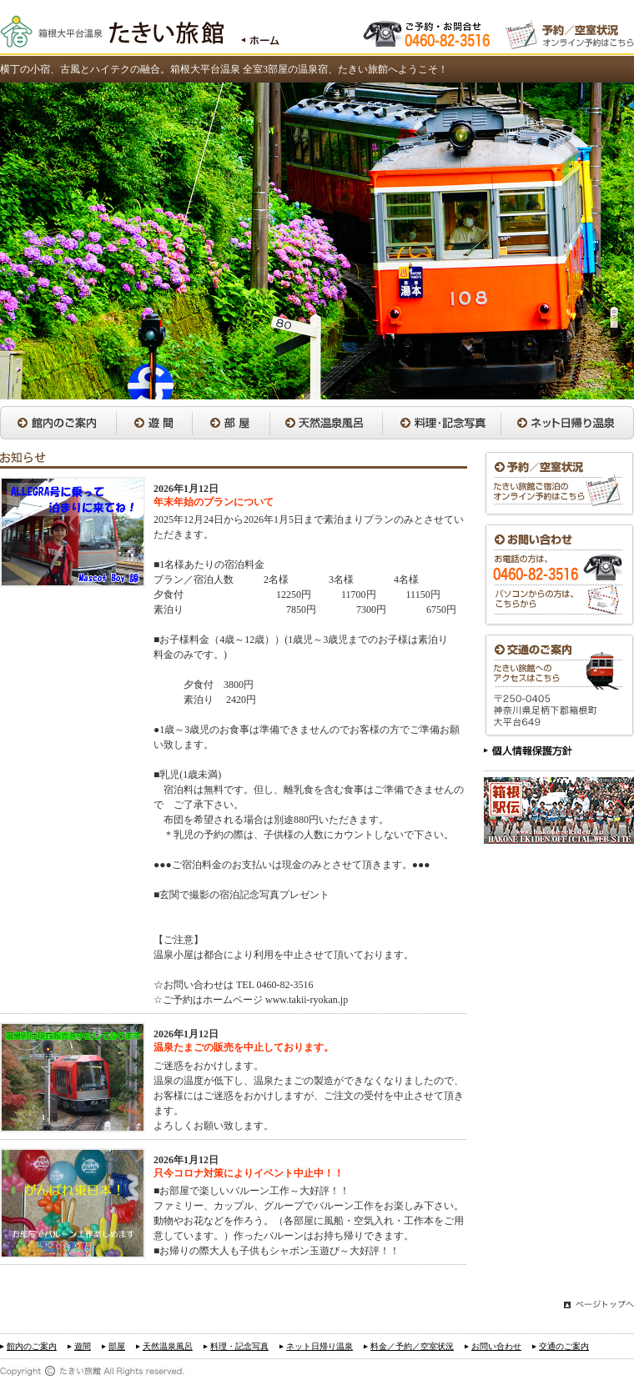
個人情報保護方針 (529, 752)
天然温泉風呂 (325, 422)
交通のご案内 (559, 686)
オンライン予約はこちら (570, 32)
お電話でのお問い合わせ (428, 32)
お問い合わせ (559, 575)
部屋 (230, 422)
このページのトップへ (599, 1306)
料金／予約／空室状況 (412, 1346)
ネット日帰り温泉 (567, 422)
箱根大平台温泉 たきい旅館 (112, 32)
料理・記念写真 (441, 422)
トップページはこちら (251, 32)
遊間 (154, 422)
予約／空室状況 (559, 484)
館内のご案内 (58, 422)
